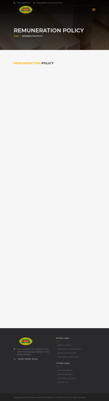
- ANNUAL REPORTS (64, 374)
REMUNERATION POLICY (32, 36)
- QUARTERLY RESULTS (66, 378)
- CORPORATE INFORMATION (68, 349)
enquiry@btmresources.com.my (47, 3)
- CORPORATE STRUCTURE (67, 357)
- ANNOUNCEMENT (64, 370)
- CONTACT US (62, 382)
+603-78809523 (22, 3)
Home (16, 36)
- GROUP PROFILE (63, 345)
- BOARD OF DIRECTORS (66, 353)
